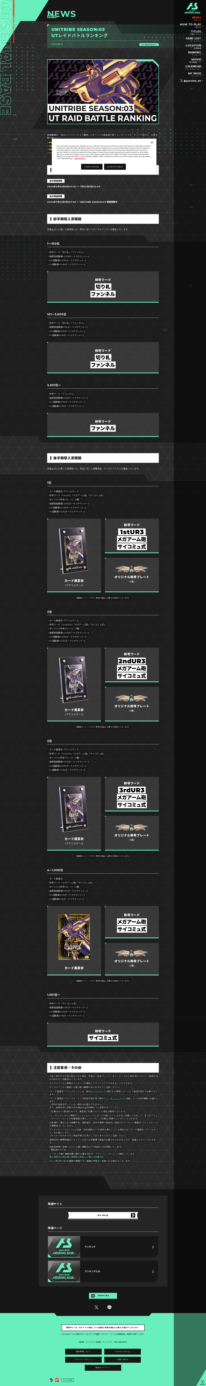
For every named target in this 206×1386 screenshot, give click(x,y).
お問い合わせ (122, 1360)
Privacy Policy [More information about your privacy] (79, 158)
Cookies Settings (122, 1351)
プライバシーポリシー (83, 1360)
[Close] (151, 142)
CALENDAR (193, 68)
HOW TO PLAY (190, 26)
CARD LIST (193, 40)
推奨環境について (83, 1351)
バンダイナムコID (115, 1098)
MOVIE (195, 61)
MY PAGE (194, 75)
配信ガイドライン (103, 1368)
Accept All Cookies (115, 167)
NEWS (196, 19)
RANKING (194, 54)
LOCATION (193, 47)
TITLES (195, 33)
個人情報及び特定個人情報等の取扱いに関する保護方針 (76, 1156)
